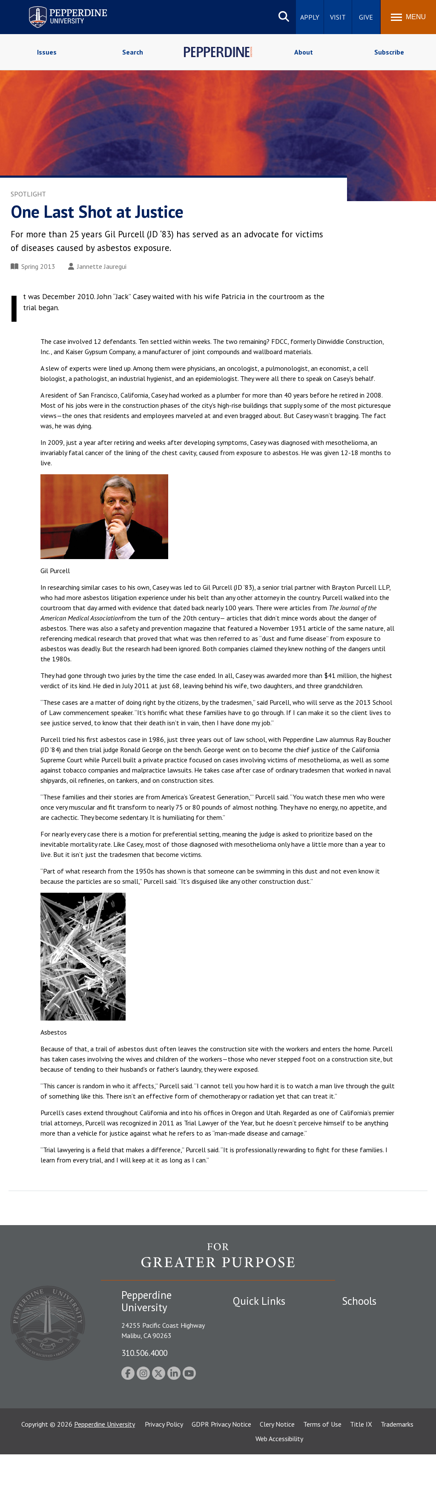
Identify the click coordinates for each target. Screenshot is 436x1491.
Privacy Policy (164, 1460)
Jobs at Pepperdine (259, 1362)
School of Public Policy (374, 1403)
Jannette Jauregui (97, 266)
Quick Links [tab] (259, 1301)
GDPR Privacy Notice (221, 1460)
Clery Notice (277, 1460)
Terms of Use (322, 1460)
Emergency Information (266, 1347)
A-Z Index (246, 1391)
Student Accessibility (262, 1332)
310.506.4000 (144, 1352)
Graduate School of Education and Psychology (379, 1375)
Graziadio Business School (379, 1347)
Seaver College (363, 1317)
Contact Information (263, 1376)
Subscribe (389, 52)
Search (132, 52)
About (303, 52)
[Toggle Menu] (408, 17)
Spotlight (28, 194)
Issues (47, 52)
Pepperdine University (104, 1460)
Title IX (361, 1460)
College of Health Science (379, 1418)
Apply (309, 17)
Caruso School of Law (373, 1332)
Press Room (250, 1406)
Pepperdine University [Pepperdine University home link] (57, 8)
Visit (338, 17)
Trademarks (397, 1460)
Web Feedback (253, 1421)
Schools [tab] (359, 1301)
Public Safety (252, 1317)
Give (366, 17)
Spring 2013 (33, 266)
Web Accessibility (279, 1475)
